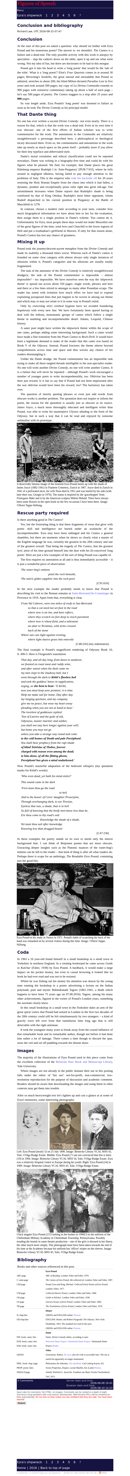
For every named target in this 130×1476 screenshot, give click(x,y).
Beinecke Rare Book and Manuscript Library (84, 1061)
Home (21, 1468)
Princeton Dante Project (56, 1341)
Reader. (55, 1346)
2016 (33, 1468)
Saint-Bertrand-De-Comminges (91, 593)
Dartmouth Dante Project (79, 1341)
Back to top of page (55, 1468)
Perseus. (77, 1315)
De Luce (67, 1355)
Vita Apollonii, (75, 1363)
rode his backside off (84, 178)
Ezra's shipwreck (29, 15)
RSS (103, 1472)
